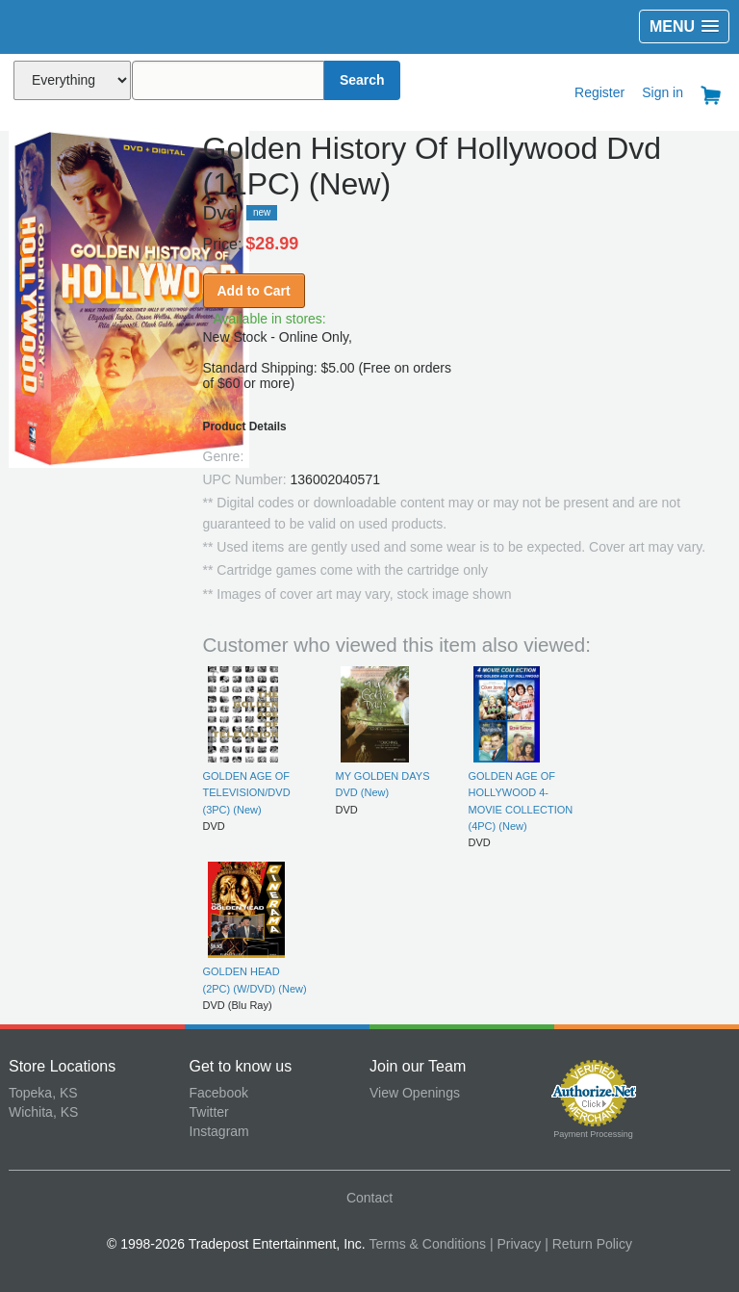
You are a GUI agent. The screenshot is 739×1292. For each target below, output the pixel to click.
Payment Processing (593, 1134)
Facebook (219, 1092)
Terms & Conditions (428, 1244)
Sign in (662, 92)
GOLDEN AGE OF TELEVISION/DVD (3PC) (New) (247, 792)
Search (362, 80)
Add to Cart (254, 290)
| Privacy (515, 1244)
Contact (369, 1197)
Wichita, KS (43, 1112)
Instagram (219, 1131)
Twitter (209, 1112)
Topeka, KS (43, 1092)
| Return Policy (588, 1244)
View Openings (415, 1092)
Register (599, 92)
